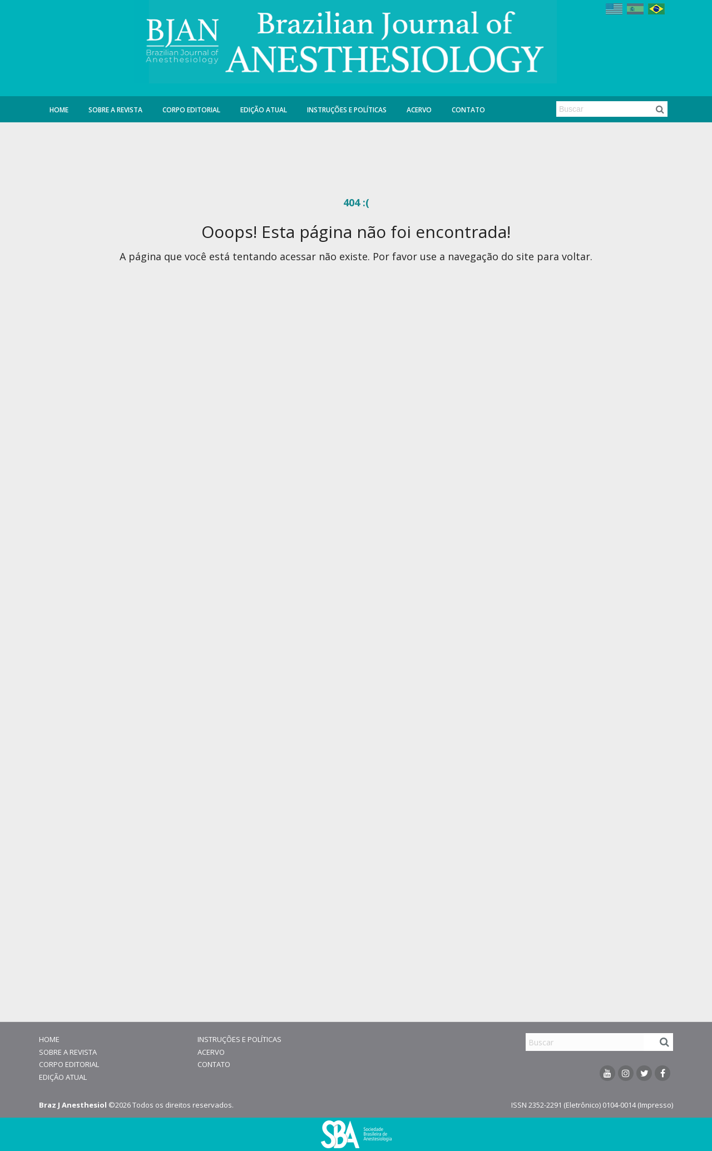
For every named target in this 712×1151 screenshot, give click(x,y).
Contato (468, 110)
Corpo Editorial (191, 110)
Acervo (419, 110)
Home (59, 110)
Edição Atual (263, 110)
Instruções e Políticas (347, 110)
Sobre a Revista (115, 110)
